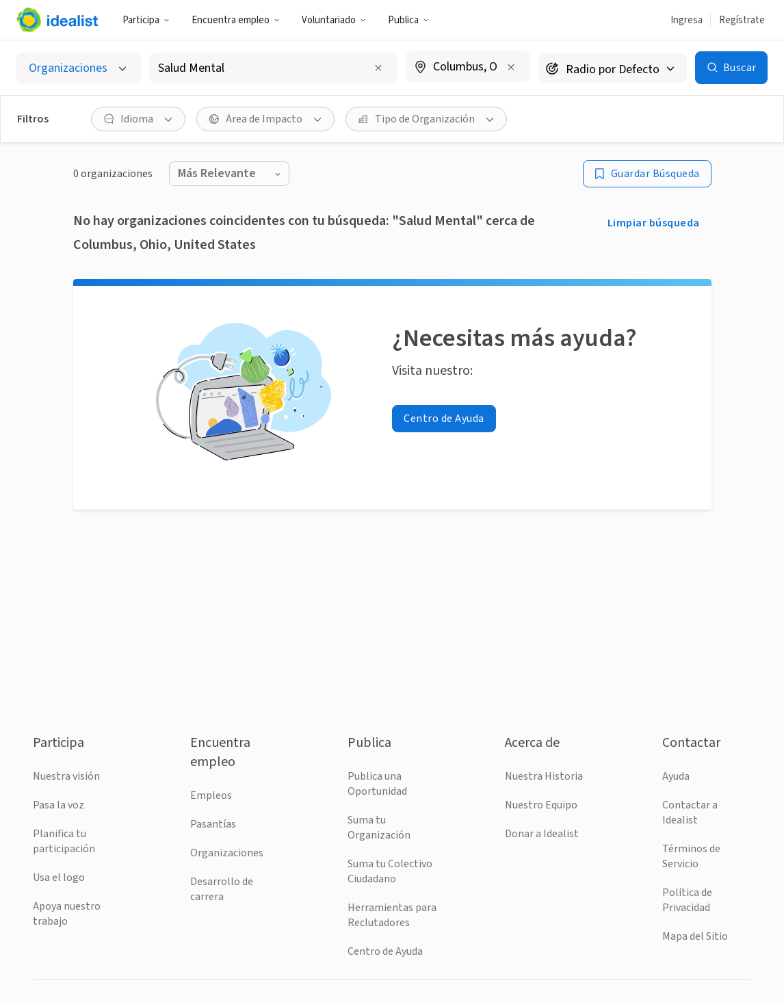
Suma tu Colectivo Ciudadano (390, 871)
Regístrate (742, 20)
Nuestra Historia (544, 776)
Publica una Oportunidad (377, 784)
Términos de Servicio (691, 856)
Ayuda (676, 776)
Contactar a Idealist (690, 812)
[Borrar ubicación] (511, 67)
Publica (408, 20)
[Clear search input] (378, 67)
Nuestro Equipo (541, 805)
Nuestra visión (66, 776)
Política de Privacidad (687, 900)
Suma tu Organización (379, 828)
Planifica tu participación (64, 841)
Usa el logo (59, 877)
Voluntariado (334, 20)
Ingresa (686, 20)
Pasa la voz (58, 805)
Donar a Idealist (542, 833)
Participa (146, 20)
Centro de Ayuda (385, 951)
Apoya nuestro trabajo (67, 914)
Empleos (211, 795)
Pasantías (213, 824)
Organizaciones (226, 852)
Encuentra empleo (236, 20)
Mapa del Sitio (695, 936)
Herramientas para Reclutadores (392, 915)
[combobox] (262, 68)
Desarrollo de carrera (221, 889)
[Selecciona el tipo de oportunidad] (78, 68)
